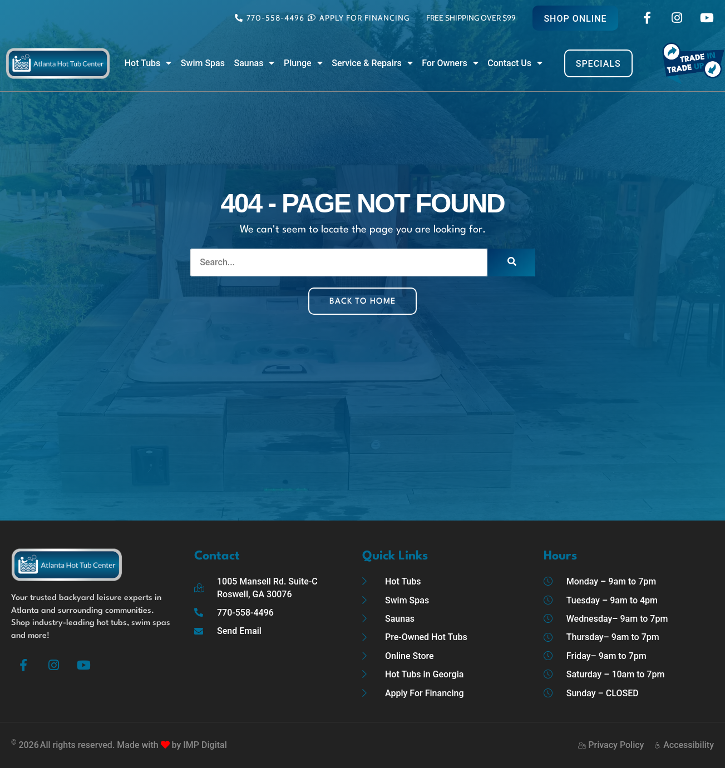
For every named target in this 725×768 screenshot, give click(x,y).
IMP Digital (204, 745)
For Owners (450, 63)
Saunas (254, 63)
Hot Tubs (148, 63)
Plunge (303, 63)
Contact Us (514, 63)
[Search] (511, 262)
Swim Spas (203, 63)
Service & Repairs (372, 63)
